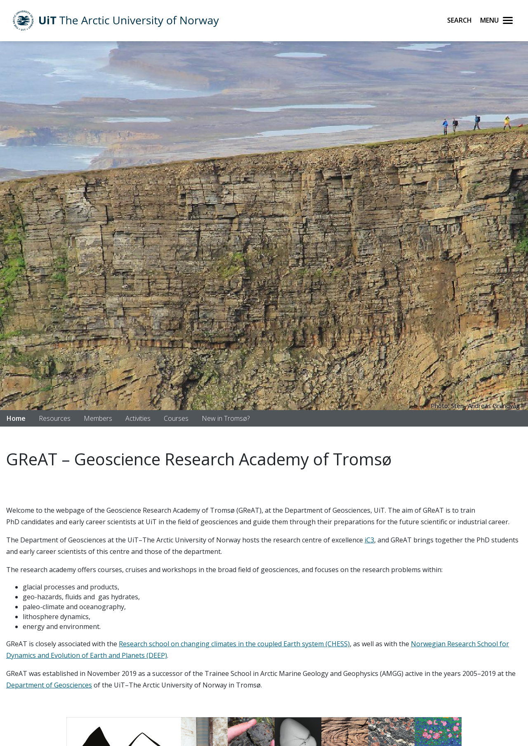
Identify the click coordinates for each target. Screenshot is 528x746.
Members (98, 418)
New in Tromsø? (226, 418)
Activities (138, 418)
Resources (55, 418)
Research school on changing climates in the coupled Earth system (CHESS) (234, 643)
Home (16, 418)
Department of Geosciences (49, 685)
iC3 (369, 539)
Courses (176, 418)
